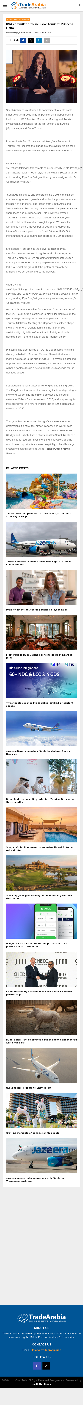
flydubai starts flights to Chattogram (28, 1088)
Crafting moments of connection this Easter (33, 1133)
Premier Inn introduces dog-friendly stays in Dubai (37, 610)
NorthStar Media (42, 1384)
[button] (80, 5)
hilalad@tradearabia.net (45, 1350)
